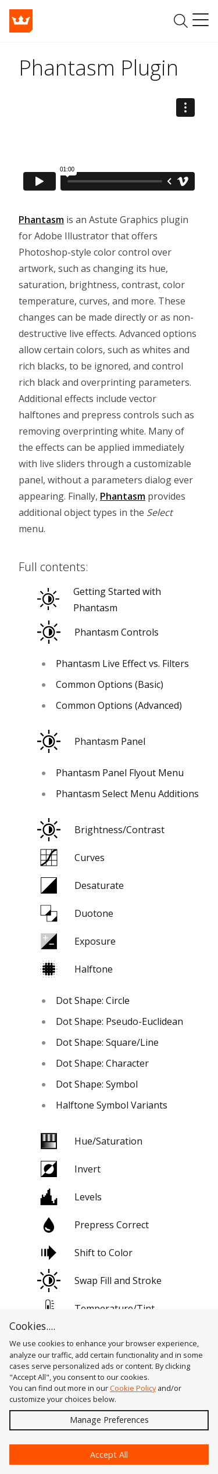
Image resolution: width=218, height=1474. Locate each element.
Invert (69, 1169)
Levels (69, 1196)
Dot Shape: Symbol (97, 1084)
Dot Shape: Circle (93, 1000)
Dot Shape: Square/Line (107, 1042)
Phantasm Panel (91, 741)
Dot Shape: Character (102, 1063)
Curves (71, 857)
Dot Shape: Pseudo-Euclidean (119, 1021)
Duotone (75, 913)
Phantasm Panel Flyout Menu (120, 772)
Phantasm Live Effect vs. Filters (122, 663)
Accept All (109, 1454)
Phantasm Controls (98, 632)
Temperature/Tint (96, 1308)
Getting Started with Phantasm (99, 599)
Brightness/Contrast (101, 829)
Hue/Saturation (89, 1141)
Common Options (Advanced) (119, 705)
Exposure (76, 941)
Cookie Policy (133, 1388)
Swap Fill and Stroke (99, 1280)
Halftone (75, 969)
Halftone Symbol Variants (111, 1105)
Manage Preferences (109, 1419)
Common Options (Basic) (109, 684)
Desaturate (80, 885)
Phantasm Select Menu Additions (127, 793)
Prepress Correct (93, 1224)
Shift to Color (85, 1252)
